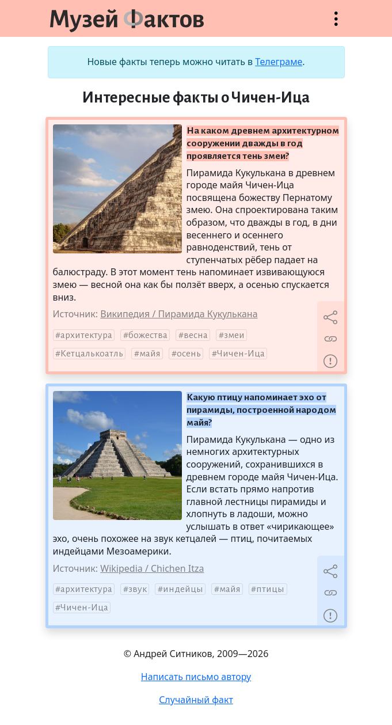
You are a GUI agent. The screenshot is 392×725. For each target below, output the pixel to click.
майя (150, 353)
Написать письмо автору (196, 676)
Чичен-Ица (241, 353)
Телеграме (278, 61)
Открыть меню (336, 24)
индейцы (183, 589)
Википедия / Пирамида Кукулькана (178, 314)
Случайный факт (196, 699)
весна (196, 335)
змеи (234, 335)
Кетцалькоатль (91, 353)
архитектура (86, 335)
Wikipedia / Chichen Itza (152, 568)
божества (148, 335)
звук (137, 589)
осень (189, 353)
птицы (270, 589)
